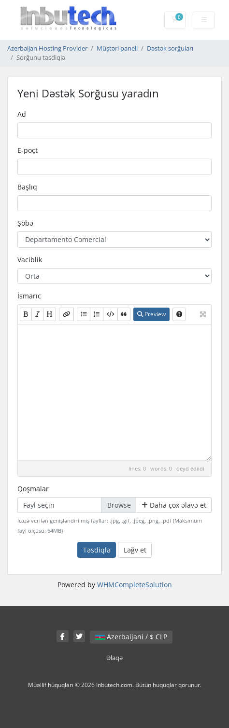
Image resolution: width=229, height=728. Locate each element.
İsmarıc (29, 295)
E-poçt (27, 150)
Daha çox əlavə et (174, 505)
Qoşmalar (33, 488)
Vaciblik (29, 259)
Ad (21, 114)
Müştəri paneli (117, 48)
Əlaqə (114, 658)
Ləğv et (135, 549)
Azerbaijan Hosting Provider (47, 48)
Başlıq (27, 186)
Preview (151, 314)
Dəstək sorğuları (170, 48)
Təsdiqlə (97, 549)
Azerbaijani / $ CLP (131, 636)
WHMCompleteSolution (134, 584)
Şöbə (25, 223)
